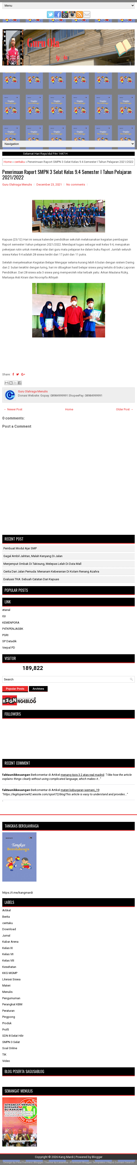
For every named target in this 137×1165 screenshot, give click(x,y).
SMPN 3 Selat (11, 1042)
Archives (38, 688)
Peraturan (8, 1010)
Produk (7, 1023)
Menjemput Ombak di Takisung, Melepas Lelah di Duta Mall (42, 563)
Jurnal (6, 935)
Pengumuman (11, 998)
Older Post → (124, 409)
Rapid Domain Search (120, 1162)
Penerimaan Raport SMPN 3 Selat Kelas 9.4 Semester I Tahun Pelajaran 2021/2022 (66, 174)
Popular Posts (15, 688)
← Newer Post (13, 409)
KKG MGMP (9, 973)
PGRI (5, 635)
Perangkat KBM (12, 1004)
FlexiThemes (24, 1162)
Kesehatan (9, 967)
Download (9, 929)
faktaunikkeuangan (16, 774)
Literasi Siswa (11, 979)
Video (6, 1061)
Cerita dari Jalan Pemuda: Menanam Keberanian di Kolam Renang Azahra (51, 571)
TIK (4, 1054)
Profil (5, 1029)
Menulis (7, 992)
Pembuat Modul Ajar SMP (20, 548)
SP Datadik (9, 641)
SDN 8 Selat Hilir (12, 1035)
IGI (4, 616)
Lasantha (62, 1162)
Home (8, 162)
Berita (6, 916)
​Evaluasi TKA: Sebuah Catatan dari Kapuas (31, 579)
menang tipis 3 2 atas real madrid (82, 774)
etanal (6, 610)
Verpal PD (8, 647)
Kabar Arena (10, 941)
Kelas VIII (8, 960)
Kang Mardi (66, 1157)
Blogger (97, 1157)
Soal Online (9, 1048)
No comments (75, 184)
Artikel (6, 910)
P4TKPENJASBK (12, 628)
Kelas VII (7, 954)
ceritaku (19, 162)
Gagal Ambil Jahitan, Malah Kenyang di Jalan (32, 556)
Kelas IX (7, 948)
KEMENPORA (10, 622)
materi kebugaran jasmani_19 (80, 790)
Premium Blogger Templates (87, 1162)
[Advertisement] (68, 106)
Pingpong (8, 1017)
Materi (6, 985)
